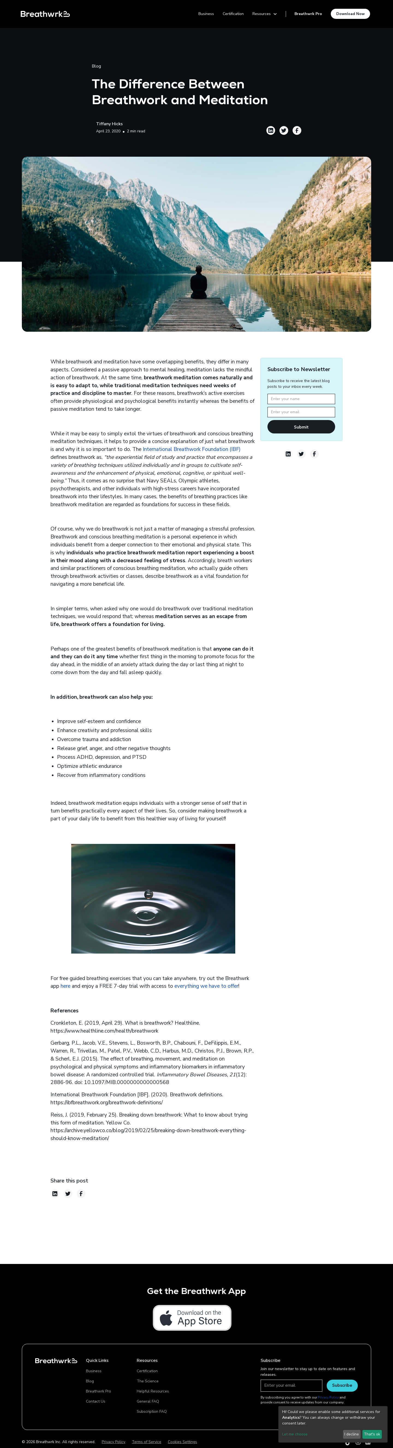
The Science (148, 1381)
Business (206, 13)
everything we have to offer (206, 986)
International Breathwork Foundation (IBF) (192, 449)
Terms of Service (146, 1441)
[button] (265, 14)
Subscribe (342, 1385)
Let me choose (295, 1434)
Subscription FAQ (152, 1411)
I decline (351, 1434)
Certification (233, 13)
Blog (90, 1381)
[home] (45, 14)
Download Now (350, 13)
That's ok (372, 1434)
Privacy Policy (113, 1441)
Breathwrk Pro (308, 13)
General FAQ (148, 1401)
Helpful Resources (153, 1391)
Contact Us (95, 1401)
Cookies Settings (182, 1441)
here (65, 986)
